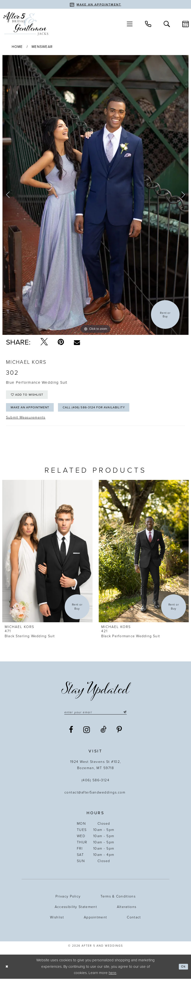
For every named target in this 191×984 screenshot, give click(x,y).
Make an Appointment (33, 411)
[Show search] (166, 23)
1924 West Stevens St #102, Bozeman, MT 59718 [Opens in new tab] (95, 770)
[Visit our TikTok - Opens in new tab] (103, 735)
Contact (134, 922)
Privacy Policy (68, 901)
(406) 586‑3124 (96, 785)
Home (17, 47)
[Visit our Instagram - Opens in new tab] (87, 735)
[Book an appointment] (95, 4)
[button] (130, 23)
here (112, 978)
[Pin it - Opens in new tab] (61, 342)
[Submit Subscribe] (129, 717)
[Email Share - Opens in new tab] (77, 342)
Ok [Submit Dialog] (183, 972)
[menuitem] (130, 23)
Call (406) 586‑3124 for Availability (108, 411)
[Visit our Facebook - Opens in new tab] (71, 735)
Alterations (126, 912)
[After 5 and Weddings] (25, 24)
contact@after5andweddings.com (95, 798)
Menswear (42, 47)
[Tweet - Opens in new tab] (44, 342)
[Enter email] (95, 717)
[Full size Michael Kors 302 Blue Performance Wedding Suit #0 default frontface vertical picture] (95, 195)
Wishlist (57, 922)
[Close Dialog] (7, 972)
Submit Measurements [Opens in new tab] (26, 422)
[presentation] (47, 555)
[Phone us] (148, 23)
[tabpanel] (95, 195)
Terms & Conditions (118, 901)
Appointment (95, 922)
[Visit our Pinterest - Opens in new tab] (119, 735)
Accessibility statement (76, 912)
